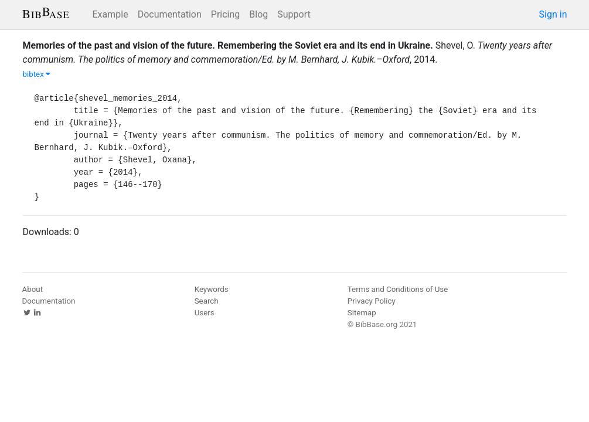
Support (293, 14)
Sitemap (362, 312)
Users (205, 312)
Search (207, 301)
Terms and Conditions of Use (398, 289)
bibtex (37, 74)
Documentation (170, 14)
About (32, 289)
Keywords (212, 289)
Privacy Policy (372, 301)
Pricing (225, 14)
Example (110, 14)
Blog (258, 14)
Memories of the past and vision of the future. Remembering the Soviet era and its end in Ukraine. (228, 45)
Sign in (553, 14)
